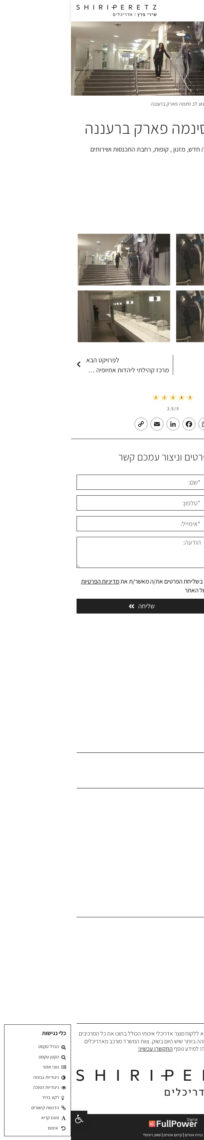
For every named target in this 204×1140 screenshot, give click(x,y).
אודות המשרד (183, 810)
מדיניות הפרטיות (29, 581)
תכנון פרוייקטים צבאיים (174, 984)
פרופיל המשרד (182, 821)
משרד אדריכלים (182, 103)
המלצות (189, 844)
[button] (8, 1119)
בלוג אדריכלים (183, 855)
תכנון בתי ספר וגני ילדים (173, 961)
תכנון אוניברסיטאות (177, 973)
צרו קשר (189, 867)
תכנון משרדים (183, 939)
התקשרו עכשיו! (84, 1049)
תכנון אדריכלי (183, 927)
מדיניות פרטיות (182, 890)
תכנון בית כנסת (182, 996)
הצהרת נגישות (182, 878)
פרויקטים (153, 103)
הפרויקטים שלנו (181, 833)
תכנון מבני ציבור (181, 950)
